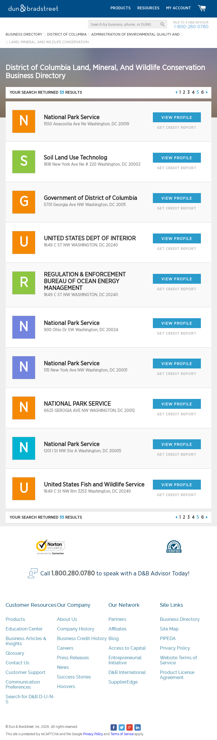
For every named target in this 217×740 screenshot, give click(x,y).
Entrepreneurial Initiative (125, 660)
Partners (117, 619)
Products (15, 619)
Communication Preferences (23, 684)
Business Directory (180, 619)
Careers (65, 648)
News (63, 667)
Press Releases (73, 657)
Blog (113, 638)
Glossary (15, 653)
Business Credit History (82, 638)
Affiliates (117, 629)
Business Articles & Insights (26, 641)
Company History (75, 629)
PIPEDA (168, 638)
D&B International (127, 672)
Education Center (24, 629)
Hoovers (66, 686)
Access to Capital (127, 648)
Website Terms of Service (178, 660)
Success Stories (74, 677)
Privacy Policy (175, 648)
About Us (67, 619)
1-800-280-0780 (191, 26)
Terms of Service (122, 734)
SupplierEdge (123, 682)
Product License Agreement (177, 675)
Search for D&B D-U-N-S (30, 699)
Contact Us (17, 662)
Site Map (169, 629)
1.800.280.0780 (73, 573)
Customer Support (25, 672)
